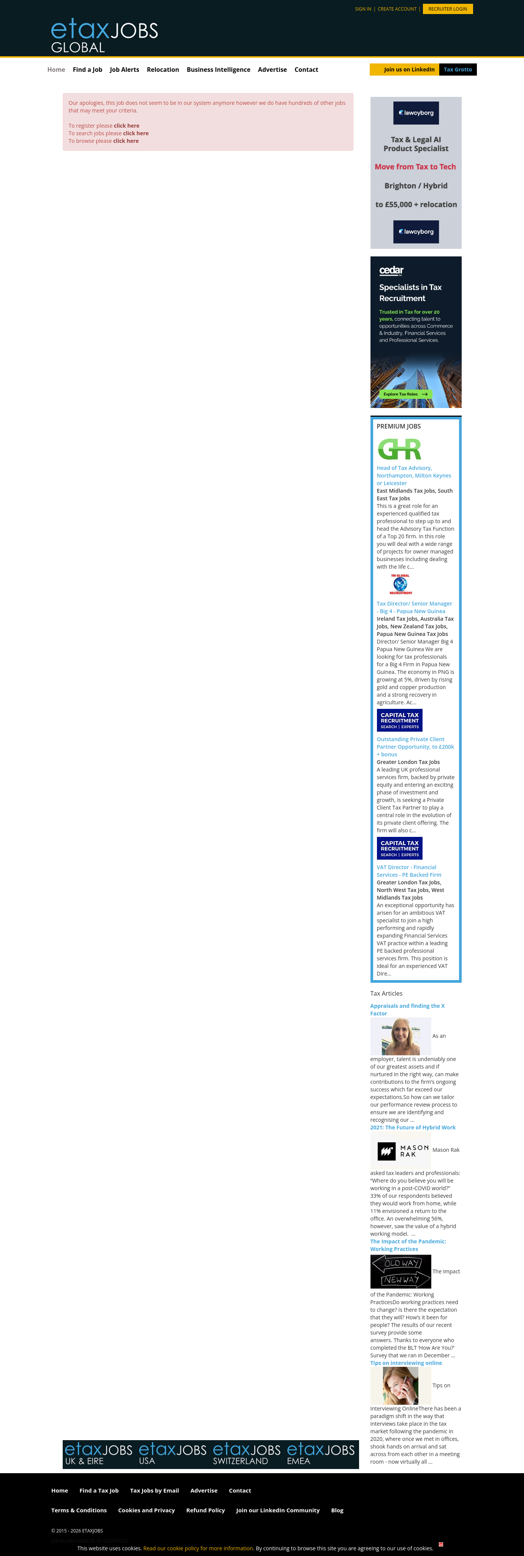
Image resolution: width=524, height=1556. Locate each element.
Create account (397, 9)
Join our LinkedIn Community (278, 1510)
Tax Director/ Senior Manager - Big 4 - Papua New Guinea (415, 607)
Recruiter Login (448, 9)
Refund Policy (205, 1510)
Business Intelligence (218, 69)
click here (126, 125)
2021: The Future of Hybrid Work (413, 1127)
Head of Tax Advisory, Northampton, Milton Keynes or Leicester (414, 475)
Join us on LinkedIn (409, 69)
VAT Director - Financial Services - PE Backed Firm (409, 870)
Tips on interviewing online (406, 1362)
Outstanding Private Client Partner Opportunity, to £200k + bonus (415, 746)
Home (56, 69)
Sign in (363, 9)
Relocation (163, 69)
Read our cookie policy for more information (198, 1548)
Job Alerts (124, 69)
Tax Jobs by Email (154, 1490)
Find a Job (88, 69)
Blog (337, 1510)
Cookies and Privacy (146, 1510)
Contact (306, 69)
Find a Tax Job (99, 1490)
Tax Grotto (458, 69)
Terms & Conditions (79, 1510)
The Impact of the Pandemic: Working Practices (408, 1245)
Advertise (272, 69)
